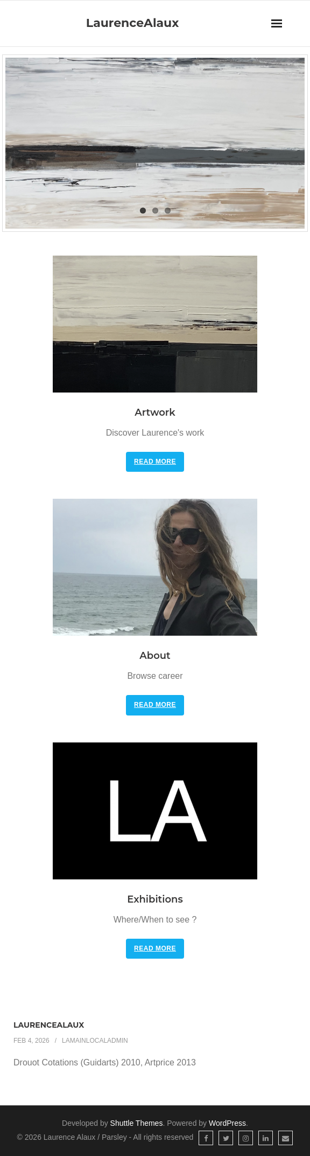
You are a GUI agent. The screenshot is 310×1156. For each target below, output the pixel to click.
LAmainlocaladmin (95, 1040)
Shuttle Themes (136, 1123)
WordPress (227, 1123)
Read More (155, 461)
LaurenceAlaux (48, 1025)
